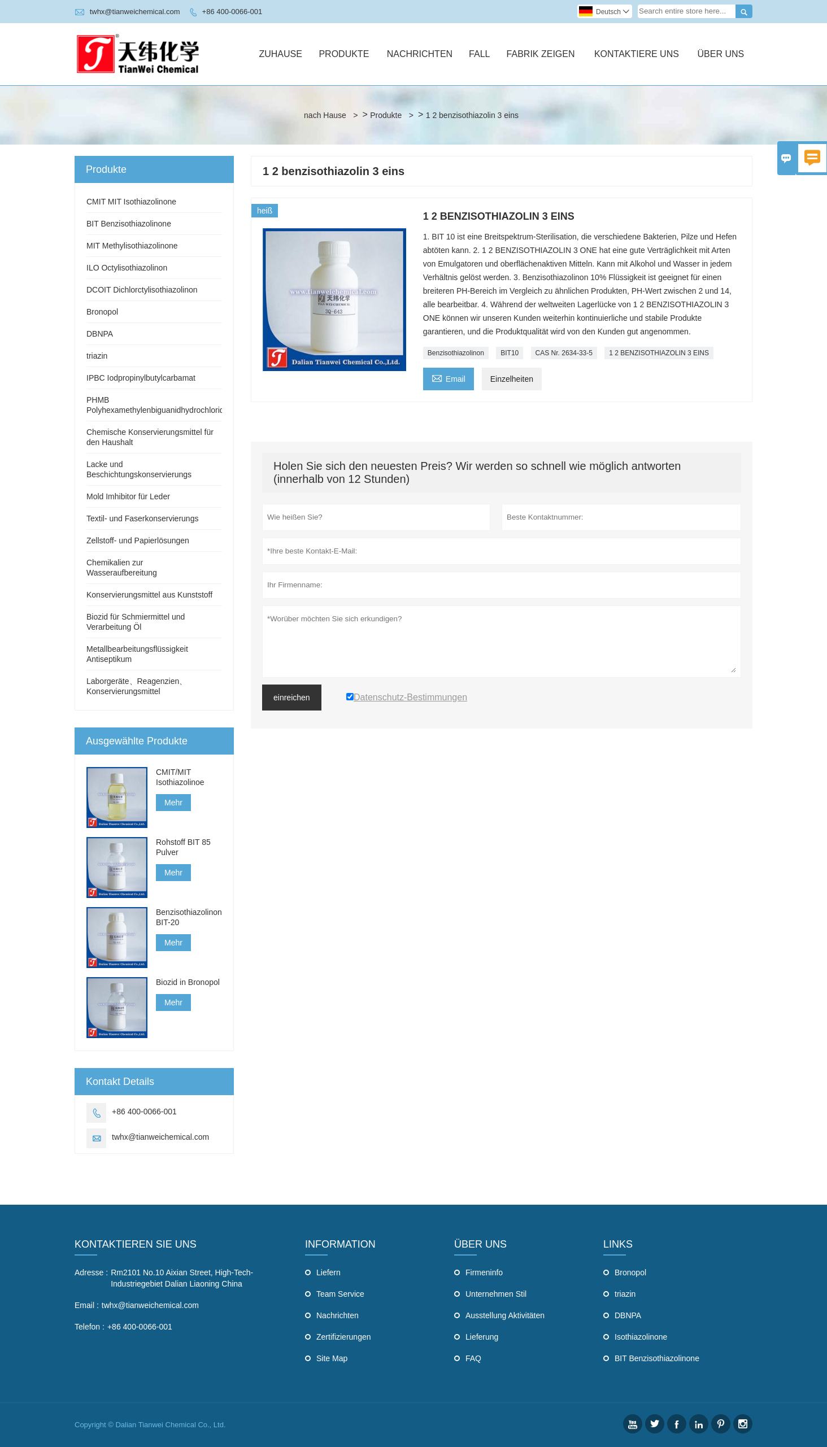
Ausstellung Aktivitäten (505, 1315)
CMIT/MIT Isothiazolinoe (180, 777)
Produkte (344, 54)
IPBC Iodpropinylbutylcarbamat (140, 377)
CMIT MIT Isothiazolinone (131, 201)
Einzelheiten (511, 378)
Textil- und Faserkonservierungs (142, 518)
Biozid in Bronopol (188, 982)
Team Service (340, 1293)
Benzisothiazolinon (456, 353)
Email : (87, 1305)
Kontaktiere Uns (636, 54)
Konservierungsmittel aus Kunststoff (149, 594)
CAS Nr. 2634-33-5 (564, 353)
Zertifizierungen (343, 1336)
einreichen (291, 697)
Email (448, 377)
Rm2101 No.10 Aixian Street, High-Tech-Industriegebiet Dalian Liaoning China (182, 1278)
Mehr (173, 802)
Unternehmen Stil (495, 1293)
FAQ (473, 1358)
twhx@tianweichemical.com (135, 11)
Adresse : (91, 1272)
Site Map (331, 1358)
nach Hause (325, 115)
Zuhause (280, 54)
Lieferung (481, 1336)
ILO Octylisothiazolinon (126, 267)
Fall (479, 54)
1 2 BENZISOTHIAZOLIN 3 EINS (659, 353)
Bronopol (102, 311)
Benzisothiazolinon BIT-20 (189, 917)
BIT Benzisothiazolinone (128, 223)
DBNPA (99, 333)
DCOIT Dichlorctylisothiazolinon (142, 289)
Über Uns (721, 54)
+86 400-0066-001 (232, 11)
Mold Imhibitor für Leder (128, 496)
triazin (96, 355)
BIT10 (509, 353)
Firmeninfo (484, 1272)
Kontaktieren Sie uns (136, 1244)
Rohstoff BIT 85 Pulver (183, 847)
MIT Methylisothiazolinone (132, 245)
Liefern (328, 1272)
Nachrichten (419, 54)
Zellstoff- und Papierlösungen (137, 540)
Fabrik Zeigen (541, 54)
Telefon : (90, 1326)
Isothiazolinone (641, 1336)
